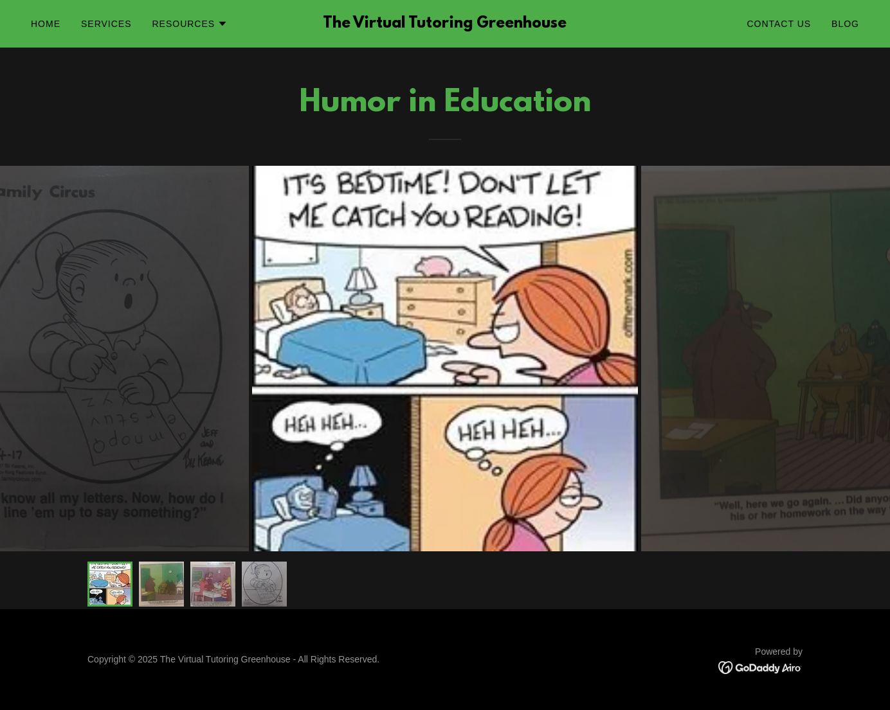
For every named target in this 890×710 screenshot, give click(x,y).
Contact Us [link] (779, 24)
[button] (190, 23)
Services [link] (106, 24)
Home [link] (45, 24)
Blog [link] (845, 24)
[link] (445, 24)
